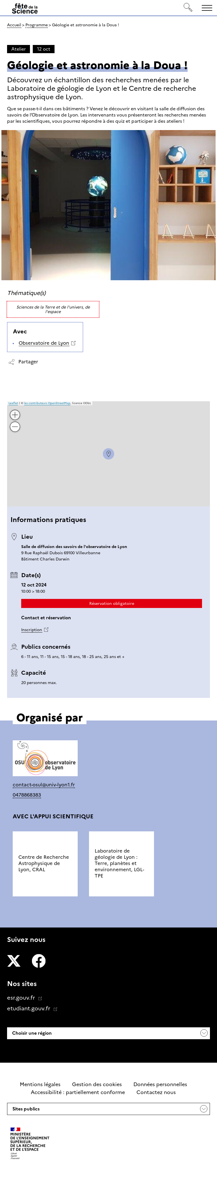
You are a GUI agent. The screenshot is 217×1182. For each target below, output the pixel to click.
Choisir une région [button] (31, 1033)
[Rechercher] (188, 8)
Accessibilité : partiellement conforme (78, 1092)
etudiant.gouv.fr (29, 1008)
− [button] (15, 423)
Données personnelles (160, 1084)
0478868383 (27, 795)
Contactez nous (156, 1092)
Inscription (31, 629)
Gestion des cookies (97, 1084)
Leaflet (13, 403)
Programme (36, 24)
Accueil (14, 24)
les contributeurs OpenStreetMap (47, 403)
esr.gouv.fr (21, 997)
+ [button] (15, 411)
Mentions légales (40, 1084)
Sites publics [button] (25, 1110)
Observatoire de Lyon (44, 343)
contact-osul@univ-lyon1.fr (44, 785)
